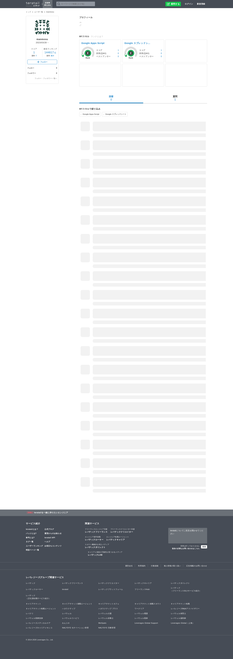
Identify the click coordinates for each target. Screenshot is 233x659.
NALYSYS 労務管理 (106, 628)
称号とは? (30, 538)
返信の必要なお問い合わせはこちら (186, 548)
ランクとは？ (97, 36)
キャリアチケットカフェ (108, 604)
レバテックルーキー (94, 538)
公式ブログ (49, 529)
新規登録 (201, 4)
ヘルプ (47, 542)
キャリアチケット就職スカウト (148, 604)
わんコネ (66, 623)
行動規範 (155, 566)
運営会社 (129, 566)
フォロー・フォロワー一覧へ (46, 78)
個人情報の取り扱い (172, 566)
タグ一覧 (29, 542)
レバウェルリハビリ (70, 618)
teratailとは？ (32, 529)
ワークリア (139, 609)
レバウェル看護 (141, 613)
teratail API (49, 538)
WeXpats (102, 623)
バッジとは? (31, 533)
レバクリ (29, 613)
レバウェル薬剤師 (178, 618)
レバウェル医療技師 (34, 618)
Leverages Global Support (146, 623)
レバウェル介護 (105, 613)
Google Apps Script (91, 114)
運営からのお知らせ (52, 533)
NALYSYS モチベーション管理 (75, 628)
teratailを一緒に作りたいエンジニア (51, 512)
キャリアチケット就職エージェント (77, 604)
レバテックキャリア (117, 538)
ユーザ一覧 (38, 12)
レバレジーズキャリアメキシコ (39, 628)
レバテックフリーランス (96, 530)
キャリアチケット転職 (180, 604)
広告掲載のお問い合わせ (196, 566)
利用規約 (142, 566)
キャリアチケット (33, 604)
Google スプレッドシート (115, 114)
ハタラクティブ (68, 609)
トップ (28, 12)
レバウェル (67, 613)
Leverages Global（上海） (182, 623)
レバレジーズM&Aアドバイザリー (185, 609)
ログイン (189, 4)
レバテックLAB (105, 553)
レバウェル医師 (141, 618)
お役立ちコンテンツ (52, 546)
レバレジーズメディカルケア (38, 623)
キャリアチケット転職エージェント (41, 609)
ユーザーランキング (34, 546)
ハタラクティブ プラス (108, 609)
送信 (204, 547)
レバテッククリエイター (123, 530)
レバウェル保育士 (178, 613)
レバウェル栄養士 (106, 618)
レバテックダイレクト (97, 545)
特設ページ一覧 (32, 550)
